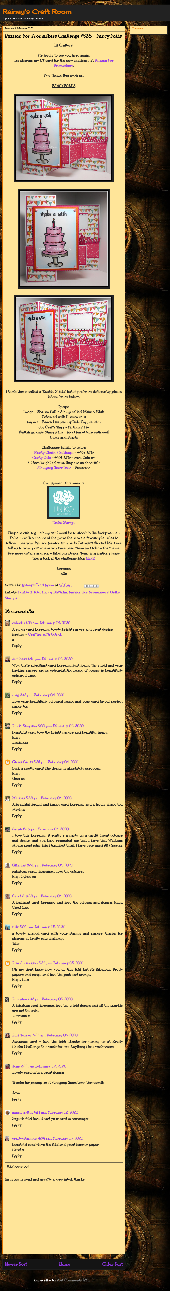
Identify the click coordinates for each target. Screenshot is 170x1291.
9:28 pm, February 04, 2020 (49, 896)
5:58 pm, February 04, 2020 (49, 798)
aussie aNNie (22, 1112)
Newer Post (16, 1264)
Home (64, 1264)
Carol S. (18, 896)
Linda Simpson (24, 726)
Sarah (17, 829)
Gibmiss (19, 865)
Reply (16, 645)
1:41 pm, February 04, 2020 (49, 659)
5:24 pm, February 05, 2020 (61, 963)
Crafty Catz (41, 457)
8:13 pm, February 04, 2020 (46, 829)
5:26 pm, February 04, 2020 (56, 762)
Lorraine (19, 999)
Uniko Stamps (64, 522)
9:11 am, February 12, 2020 (56, 1112)
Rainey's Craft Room (37, 11)
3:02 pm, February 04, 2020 (60, 726)
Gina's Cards (22, 762)
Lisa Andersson (25, 963)
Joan (16, 1066)
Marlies (18, 798)
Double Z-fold (28, 592)
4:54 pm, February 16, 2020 (60, 1138)
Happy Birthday (54, 592)
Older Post (112, 1264)
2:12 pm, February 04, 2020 (42, 695)
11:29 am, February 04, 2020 (47, 623)
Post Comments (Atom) (74, 1280)
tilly (15, 927)
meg (15, 695)
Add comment (18, 1166)
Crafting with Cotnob (45, 634)
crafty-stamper (24, 1138)
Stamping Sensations (54, 467)
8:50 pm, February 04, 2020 (50, 865)
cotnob (17, 623)
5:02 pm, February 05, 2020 (42, 927)
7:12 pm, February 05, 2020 (50, 999)
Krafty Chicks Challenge (53, 452)
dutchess (19, 659)
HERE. (90, 558)
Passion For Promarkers (89, 592)
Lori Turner (22, 1035)
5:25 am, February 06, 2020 (55, 1035)
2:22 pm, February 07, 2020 (43, 1066)
